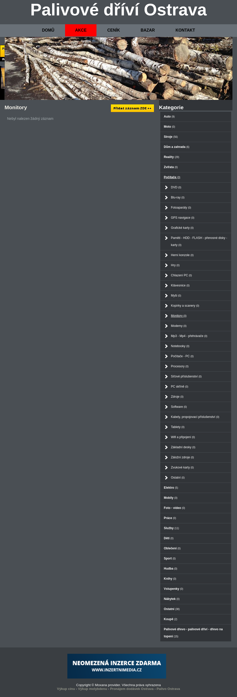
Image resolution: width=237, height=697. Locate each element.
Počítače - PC (182, 356)
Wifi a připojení (183, 437)
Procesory (180, 366)
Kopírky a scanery (185, 305)
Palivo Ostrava (168, 689)
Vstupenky (173, 589)
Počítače (172, 177)
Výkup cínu (66, 689)
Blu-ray (178, 197)
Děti (168, 538)
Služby (171, 528)
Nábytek (172, 599)
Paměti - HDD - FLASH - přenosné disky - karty (199, 241)
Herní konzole (182, 255)
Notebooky (180, 346)
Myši (176, 295)
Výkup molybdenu (92, 689)
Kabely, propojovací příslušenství (195, 417)
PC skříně (179, 386)
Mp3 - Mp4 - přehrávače (189, 336)
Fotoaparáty (181, 207)
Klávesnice (180, 285)
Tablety (178, 427)
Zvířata (171, 167)
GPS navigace (182, 217)
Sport (170, 558)
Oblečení (172, 548)
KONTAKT (185, 30)
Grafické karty (182, 228)
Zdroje (177, 396)
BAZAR (148, 30)
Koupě (170, 619)
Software (179, 407)
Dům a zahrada (176, 147)
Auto (169, 116)
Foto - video (174, 508)
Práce (170, 518)
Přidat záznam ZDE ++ (132, 108)
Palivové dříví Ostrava (118, 9)
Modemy (179, 326)
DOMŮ (48, 30)
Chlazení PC (181, 275)
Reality (171, 157)
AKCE (80, 30)
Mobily (170, 498)
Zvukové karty (182, 467)
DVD (176, 187)
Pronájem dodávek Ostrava (132, 689)
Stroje (171, 137)
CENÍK (113, 30)
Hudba (170, 568)
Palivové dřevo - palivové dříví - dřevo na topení (193, 632)
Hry (175, 265)
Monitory (179, 316)
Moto (169, 126)
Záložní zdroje (182, 457)
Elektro (171, 487)
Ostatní (178, 477)
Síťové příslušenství (186, 376)
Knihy (170, 578)
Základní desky (183, 447)
